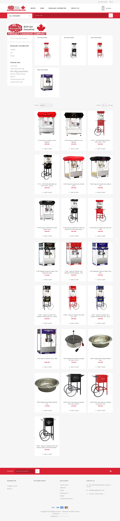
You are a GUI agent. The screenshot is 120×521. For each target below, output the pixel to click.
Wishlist (62, 496)
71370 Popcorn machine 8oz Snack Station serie (47, 228)
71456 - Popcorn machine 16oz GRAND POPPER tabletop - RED (73, 272)
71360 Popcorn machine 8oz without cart (100, 185)
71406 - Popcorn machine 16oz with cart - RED (73, 315)
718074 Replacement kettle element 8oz (47, 403)
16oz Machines (95, 37)
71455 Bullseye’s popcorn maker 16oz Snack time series (47, 272)
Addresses (63, 487)
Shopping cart (64, 493)
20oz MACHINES (42, 70)
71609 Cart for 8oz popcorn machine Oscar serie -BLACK (73, 403)
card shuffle (13, 66)
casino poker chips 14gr (17, 68)
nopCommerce (63, 513)
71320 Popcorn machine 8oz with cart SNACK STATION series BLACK (73, 228)
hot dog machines (19, 71)
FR (112, 2)
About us (9, 489)
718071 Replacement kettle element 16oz (100, 359)
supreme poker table (16, 82)
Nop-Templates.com (64, 516)
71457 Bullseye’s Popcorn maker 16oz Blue (100, 272)
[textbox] (71, 15)
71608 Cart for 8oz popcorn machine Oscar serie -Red (100, 403)
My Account (103, 2)
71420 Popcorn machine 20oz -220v (47, 358)
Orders (62, 490)
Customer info (64, 485)
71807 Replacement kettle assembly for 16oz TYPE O (73, 359)
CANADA (12, 49)
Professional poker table (17, 79)
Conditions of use (12, 486)
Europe (12, 56)
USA (11, 53)
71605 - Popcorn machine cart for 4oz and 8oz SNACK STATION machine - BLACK (47, 447)
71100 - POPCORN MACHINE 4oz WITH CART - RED (100, 141)
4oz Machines (42, 37)
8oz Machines (69, 37)
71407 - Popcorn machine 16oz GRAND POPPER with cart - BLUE (100, 315)
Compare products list (66, 498)
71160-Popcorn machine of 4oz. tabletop (73, 141)
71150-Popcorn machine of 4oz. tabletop (47, 141)
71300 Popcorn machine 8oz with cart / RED (100, 228)
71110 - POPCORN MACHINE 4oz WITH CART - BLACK (47, 185)
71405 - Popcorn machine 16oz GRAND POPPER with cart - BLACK (47, 315)
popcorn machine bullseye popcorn (17, 75)
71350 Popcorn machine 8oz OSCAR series (73, 185)
